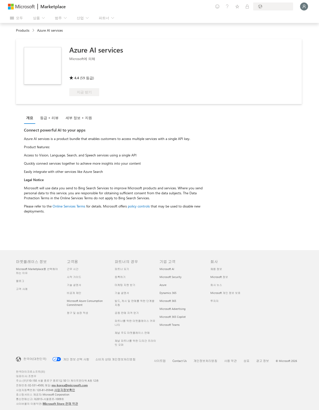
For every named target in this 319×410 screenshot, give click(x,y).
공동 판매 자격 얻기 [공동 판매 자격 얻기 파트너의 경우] (127, 313)
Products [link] (22, 30)
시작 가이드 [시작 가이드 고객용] (74, 277)
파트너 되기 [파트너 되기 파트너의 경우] (122, 269)
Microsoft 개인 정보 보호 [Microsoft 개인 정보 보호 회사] (225, 293)
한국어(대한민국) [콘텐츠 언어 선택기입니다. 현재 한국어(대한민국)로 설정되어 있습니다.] (34, 359)
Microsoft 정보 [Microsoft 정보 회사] (219, 277)
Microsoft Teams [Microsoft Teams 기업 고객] (170, 325)
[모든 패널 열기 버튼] (16, 18)
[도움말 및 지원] (227, 6)
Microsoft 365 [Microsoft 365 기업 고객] (168, 301)
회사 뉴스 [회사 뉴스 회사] (216, 285)
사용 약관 (230, 361)
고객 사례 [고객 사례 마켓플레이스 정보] (22, 289)
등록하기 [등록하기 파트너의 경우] (120, 277)
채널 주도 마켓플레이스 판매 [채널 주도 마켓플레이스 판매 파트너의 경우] (132, 333)
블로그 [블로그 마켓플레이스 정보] (20, 281)
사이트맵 (160, 361)
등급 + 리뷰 (49, 117)
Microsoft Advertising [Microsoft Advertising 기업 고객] (172, 309)
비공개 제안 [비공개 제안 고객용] (74, 293)
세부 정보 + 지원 (79, 117)
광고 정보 (262, 361)
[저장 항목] (237, 6)
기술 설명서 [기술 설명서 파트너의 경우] (122, 293)
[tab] (31, 117)
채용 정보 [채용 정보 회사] (216, 269)
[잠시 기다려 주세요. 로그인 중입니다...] (304, 6)
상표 (246, 361)
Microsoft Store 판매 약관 (60, 404)
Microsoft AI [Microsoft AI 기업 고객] (167, 269)
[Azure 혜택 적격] (89, 70)
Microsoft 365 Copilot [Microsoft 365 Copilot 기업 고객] (173, 317)
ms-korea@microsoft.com (70, 385)
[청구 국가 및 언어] (273, 6)
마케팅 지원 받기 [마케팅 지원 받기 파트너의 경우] (125, 285)
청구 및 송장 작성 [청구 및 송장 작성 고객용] (77, 313)
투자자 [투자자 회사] (214, 301)
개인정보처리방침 (205, 361)
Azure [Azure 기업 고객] (163, 285)
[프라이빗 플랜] (247, 6)
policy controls (139, 206)
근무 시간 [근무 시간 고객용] (73, 269)
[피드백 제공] (217, 6)
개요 (29, 117)
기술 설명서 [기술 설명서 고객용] (74, 285)
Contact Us (179, 361)
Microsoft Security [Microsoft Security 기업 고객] (170, 277)
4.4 (76, 77)
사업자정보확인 (64, 390)
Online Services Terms (69, 206)
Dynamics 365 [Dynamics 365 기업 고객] (168, 293)
